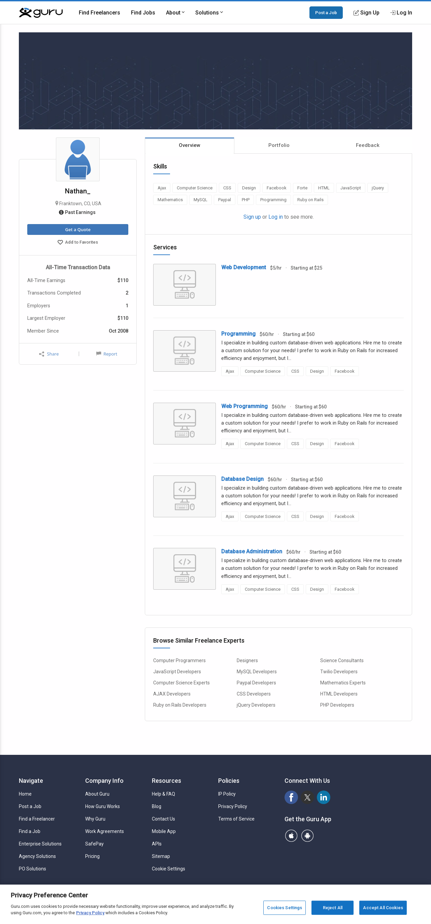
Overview (189, 145)
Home (25, 794)
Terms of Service (236, 819)
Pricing (92, 856)
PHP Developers (337, 705)
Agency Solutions (37, 856)
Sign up (252, 217)
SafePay (94, 843)
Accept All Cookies (383, 907)
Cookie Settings (168, 868)
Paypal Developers (256, 682)
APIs (157, 843)
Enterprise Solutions (40, 843)
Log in (275, 217)
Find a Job (29, 831)
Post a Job (326, 12)
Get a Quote (77, 229)
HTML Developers (339, 694)
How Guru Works (102, 806)
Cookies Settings (284, 907)
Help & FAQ (163, 794)
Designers (247, 660)
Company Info (104, 780)
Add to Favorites (78, 243)
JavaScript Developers (177, 671)
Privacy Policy (232, 806)
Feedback (367, 145)
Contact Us (163, 819)
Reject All (332, 907)
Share (49, 354)
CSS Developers (254, 694)
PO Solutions (32, 868)
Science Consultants (342, 660)
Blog (156, 806)
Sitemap (161, 856)
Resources (166, 780)
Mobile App (164, 831)
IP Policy (227, 794)
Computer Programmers (179, 660)
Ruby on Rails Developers (179, 705)
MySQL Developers (257, 671)
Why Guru (95, 819)
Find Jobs (143, 12)
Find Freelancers (99, 12)
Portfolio (279, 145)
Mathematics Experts (343, 682)
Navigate (31, 780)
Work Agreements (104, 831)
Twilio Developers (339, 671)
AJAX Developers (172, 694)
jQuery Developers (256, 705)
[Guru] (41, 13)
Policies (228, 780)
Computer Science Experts (181, 682)
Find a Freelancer (37, 819)
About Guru (97, 794)
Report (106, 354)
